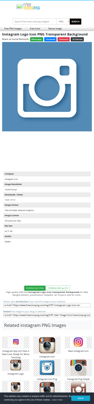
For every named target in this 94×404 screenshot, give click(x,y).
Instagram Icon (11, 179)
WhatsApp (36, 39)
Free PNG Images (13, 28)
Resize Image (55, 28)
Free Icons (35, 28)
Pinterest (63, 39)
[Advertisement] (47, 151)
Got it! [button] (81, 398)
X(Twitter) (77, 39)
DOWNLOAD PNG (35, 288)
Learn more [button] (57, 400)
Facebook (50, 39)
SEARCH (75, 21)
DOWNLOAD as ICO (58, 288)
